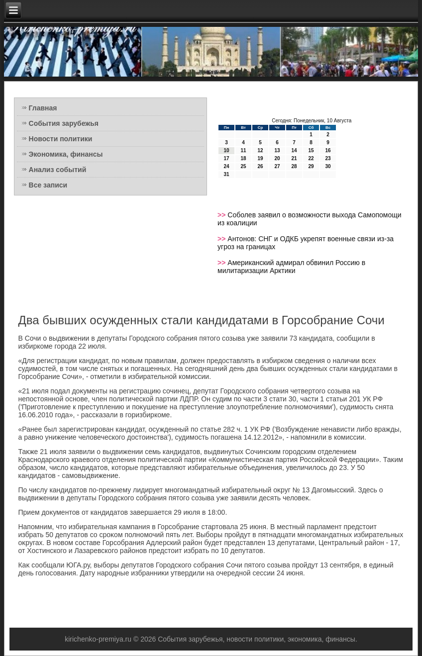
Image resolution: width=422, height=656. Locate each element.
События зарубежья (64, 123)
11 (243, 150)
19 (260, 158)
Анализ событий (58, 170)
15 (311, 150)
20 (277, 158)
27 (277, 166)
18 (243, 158)
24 (226, 166)
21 (294, 158)
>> (222, 215)
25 (243, 166)
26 (260, 166)
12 (260, 150)
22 (311, 158)
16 (327, 150)
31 (226, 174)
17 (226, 158)
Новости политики (61, 139)
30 (327, 166)
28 (294, 166)
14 (294, 150)
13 (277, 150)
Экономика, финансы (66, 154)
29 (311, 166)
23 (327, 158)
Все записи (48, 185)
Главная (43, 108)
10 (226, 150)
